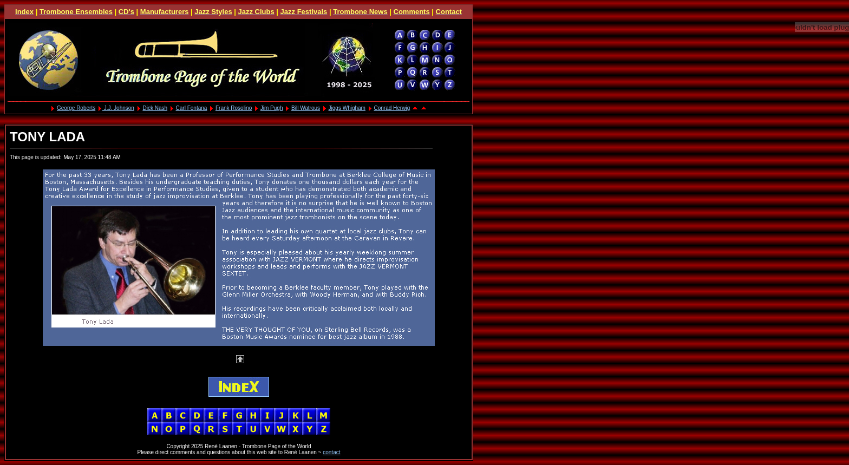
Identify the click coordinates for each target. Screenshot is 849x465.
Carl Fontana (191, 108)
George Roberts (76, 108)
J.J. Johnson (118, 108)
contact (331, 452)
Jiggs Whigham (347, 108)
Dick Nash (154, 108)
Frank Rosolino (233, 108)
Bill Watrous (305, 108)
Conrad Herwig (392, 108)
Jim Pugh (271, 108)
